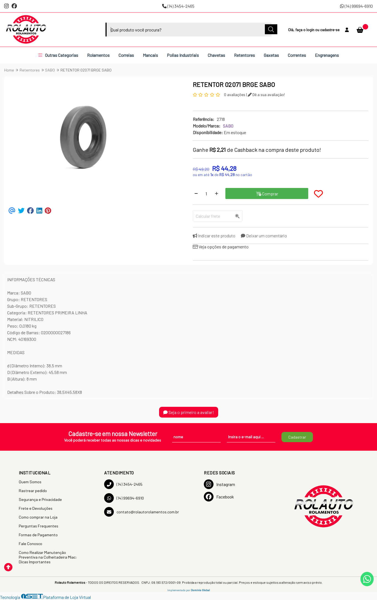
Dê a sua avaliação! (266, 94)
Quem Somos (30, 481)
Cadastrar (297, 437)
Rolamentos (98, 55)
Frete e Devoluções (35, 508)
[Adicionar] (216, 193)
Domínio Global (200, 590)
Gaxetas (271, 55)
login (310, 29)
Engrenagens (327, 55)
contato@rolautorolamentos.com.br (141, 512)
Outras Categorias (58, 55)
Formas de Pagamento (38, 534)
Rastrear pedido (33, 490)
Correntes (297, 55)
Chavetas (216, 55)
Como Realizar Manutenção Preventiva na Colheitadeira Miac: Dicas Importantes (48, 557)
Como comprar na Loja (38, 517)
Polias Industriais (183, 55)
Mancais (150, 55)
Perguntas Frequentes (38, 526)
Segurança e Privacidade (40, 499)
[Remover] (196, 193)
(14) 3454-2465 (178, 6)
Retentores (244, 55)
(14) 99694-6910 (356, 6)
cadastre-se (329, 29)
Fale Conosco (30, 543)
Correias (126, 55)
